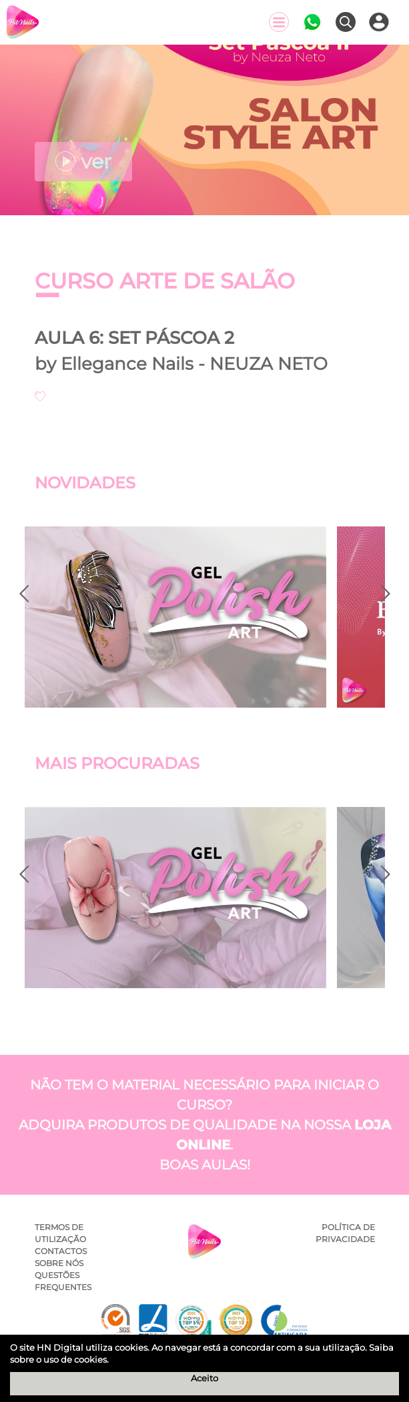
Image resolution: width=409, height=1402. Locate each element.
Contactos (61, 1251)
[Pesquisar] (346, 22)
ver (83, 161)
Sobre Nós (59, 1263)
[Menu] (279, 22)
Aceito (204, 1378)
